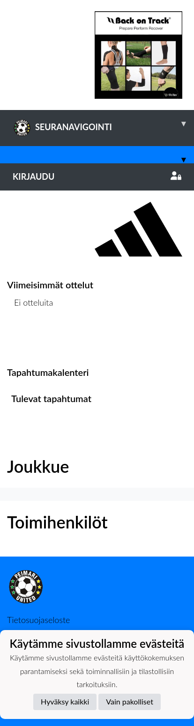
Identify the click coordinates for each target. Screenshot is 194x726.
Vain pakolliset (129, 701)
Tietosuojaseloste (38, 620)
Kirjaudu (97, 176)
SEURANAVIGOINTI (103, 123)
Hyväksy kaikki (65, 701)
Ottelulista (30, 338)
